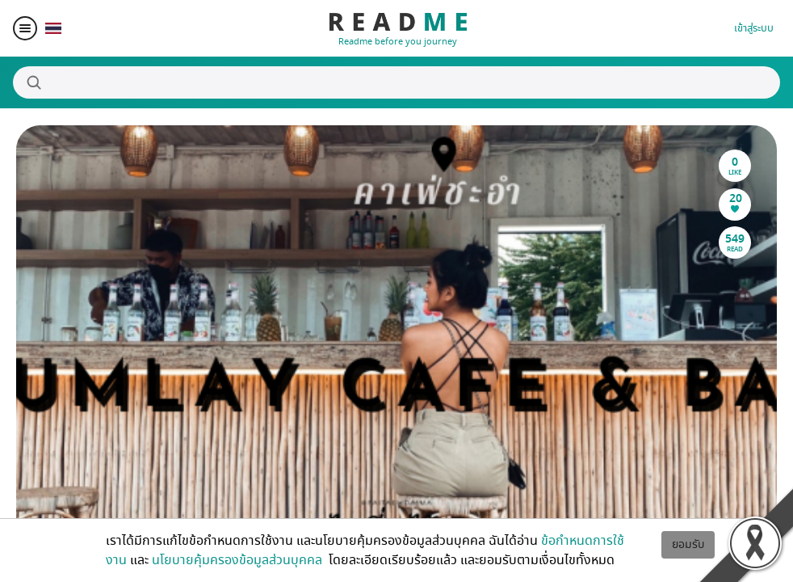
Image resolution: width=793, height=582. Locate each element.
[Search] (396, 82)
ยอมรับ (688, 544)
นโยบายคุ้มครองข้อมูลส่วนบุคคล (238, 560)
